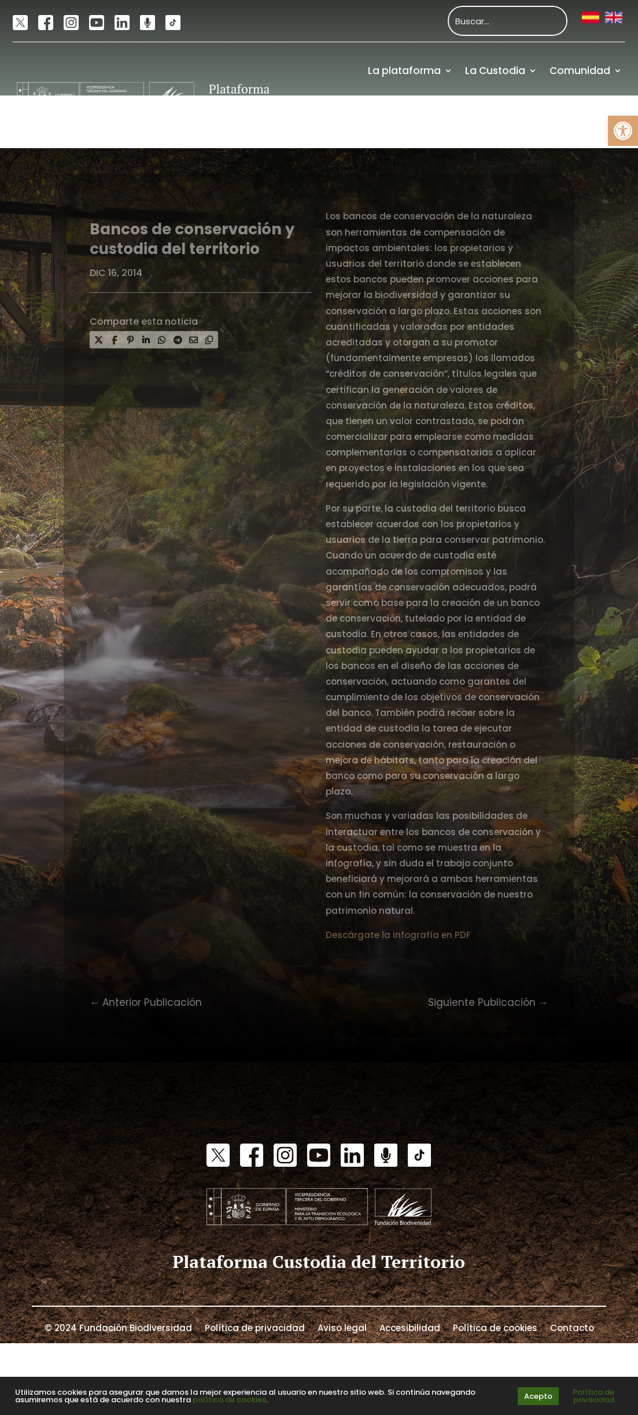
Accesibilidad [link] (409, 1327)
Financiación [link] (589, 122)
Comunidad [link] (580, 71)
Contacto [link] (572, 1327)
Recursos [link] (521, 122)
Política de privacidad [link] (255, 1327)
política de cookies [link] (229, 1399)
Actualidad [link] (446, 122)
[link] (623, 131)
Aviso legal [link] (342, 1327)
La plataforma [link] (404, 71)
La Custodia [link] (495, 71)
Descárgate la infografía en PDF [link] (398, 935)
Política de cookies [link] (495, 1327)
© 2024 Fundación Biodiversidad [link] (118, 1327)
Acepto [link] (538, 1396)
